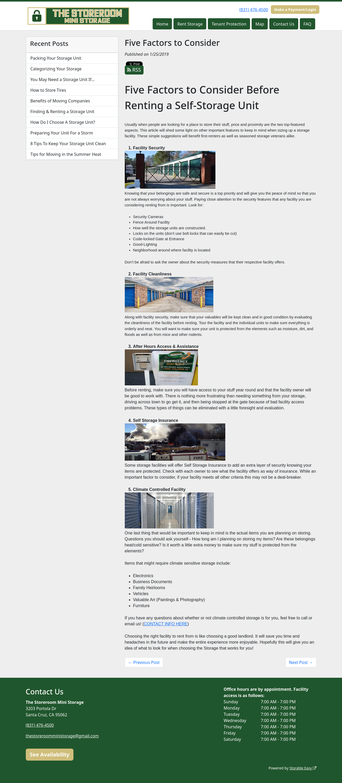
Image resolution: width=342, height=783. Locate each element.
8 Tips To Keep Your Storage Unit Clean (68, 143)
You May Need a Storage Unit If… (62, 79)
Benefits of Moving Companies (60, 101)
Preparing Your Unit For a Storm (61, 133)
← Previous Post (144, 662)
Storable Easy (302, 768)
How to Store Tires (48, 90)
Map (260, 24)
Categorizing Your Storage (56, 69)
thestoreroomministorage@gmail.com (63, 735)
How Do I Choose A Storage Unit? (62, 122)
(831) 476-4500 (253, 10)
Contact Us (283, 24)
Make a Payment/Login (295, 9)
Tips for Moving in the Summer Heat (65, 154)
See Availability (50, 754)
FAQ (307, 24)
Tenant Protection (229, 24)
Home (162, 24)
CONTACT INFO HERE (165, 624)
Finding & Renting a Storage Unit (62, 111)
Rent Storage (190, 24)
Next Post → (301, 662)
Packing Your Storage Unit (56, 58)
